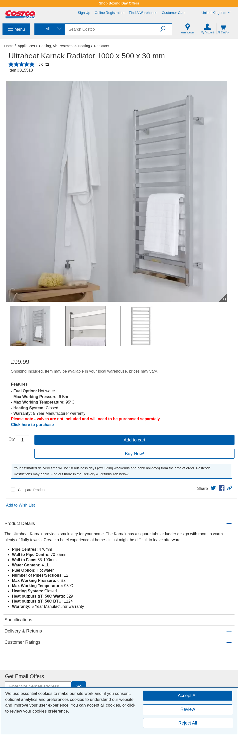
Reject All (187, 723)
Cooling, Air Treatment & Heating (64, 46)
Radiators (101, 46)
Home (8, 46)
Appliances (26, 46)
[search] (112, 29)
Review (187, 709)
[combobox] (49, 28)
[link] (213, 488)
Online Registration (109, 13)
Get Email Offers (24, 676)
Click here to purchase (32, 424)
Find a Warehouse (143, 13)
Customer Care (173, 13)
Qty (11, 439)
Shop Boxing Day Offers (119, 3)
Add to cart (134, 439)
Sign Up (84, 13)
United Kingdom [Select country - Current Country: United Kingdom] (216, 13)
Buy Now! (134, 453)
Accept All (187, 695)
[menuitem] (16, 29)
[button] (166, 29)
